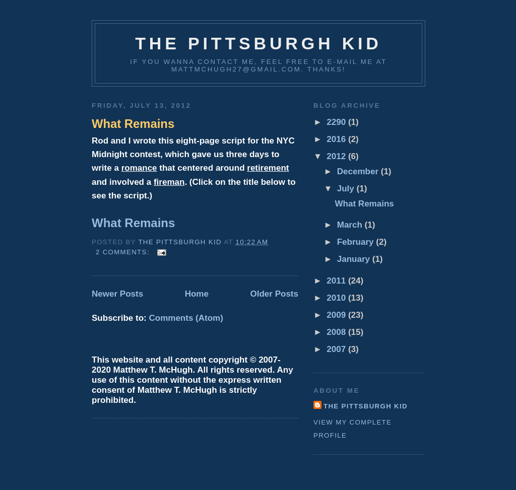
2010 (337, 298)
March (351, 225)
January (354, 259)
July (347, 188)
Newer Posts (117, 294)
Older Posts (274, 294)
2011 (337, 281)
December (359, 171)
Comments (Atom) (186, 318)
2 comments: (124, 252)
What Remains (133, 123)
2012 (337, 156)
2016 (337, 139)
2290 (337, 122)
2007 (337, 349)
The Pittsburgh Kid (258, 43)
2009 (337, 315)
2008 (337, 332)
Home (197, 294)
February (356, 242)
